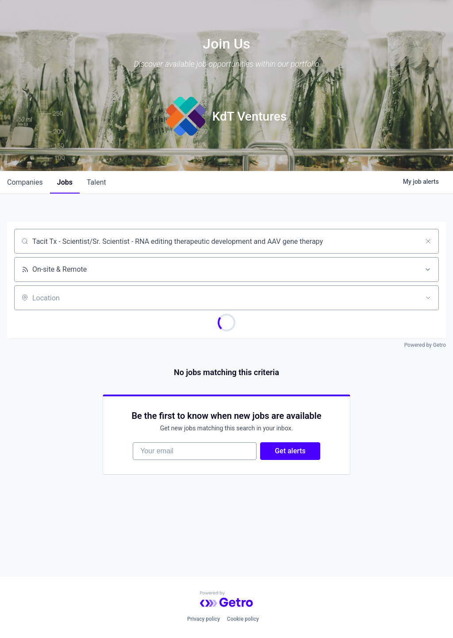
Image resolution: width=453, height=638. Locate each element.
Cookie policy (243, 619)
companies (25, 182)
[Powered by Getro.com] (226, 599)
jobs (65, 182)
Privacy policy (203, 619)
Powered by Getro (425, 345)
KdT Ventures (249, 116)
